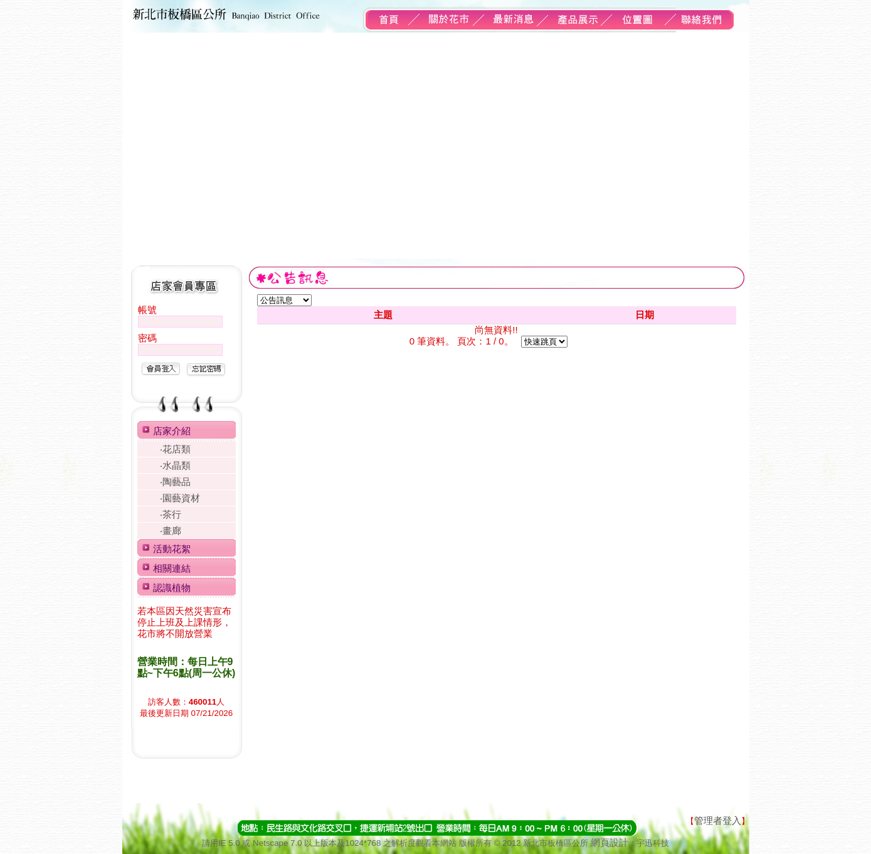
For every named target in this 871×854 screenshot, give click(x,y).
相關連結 (172, 568)
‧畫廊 (170, 530)
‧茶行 (170, 514)
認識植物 (172, 587)
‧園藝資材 (180, 498)
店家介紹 (172, 430)
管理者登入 (717, 820)
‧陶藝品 (175, 481)
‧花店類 (175, 449)
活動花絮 (172, 548)
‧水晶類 (175, 465)
